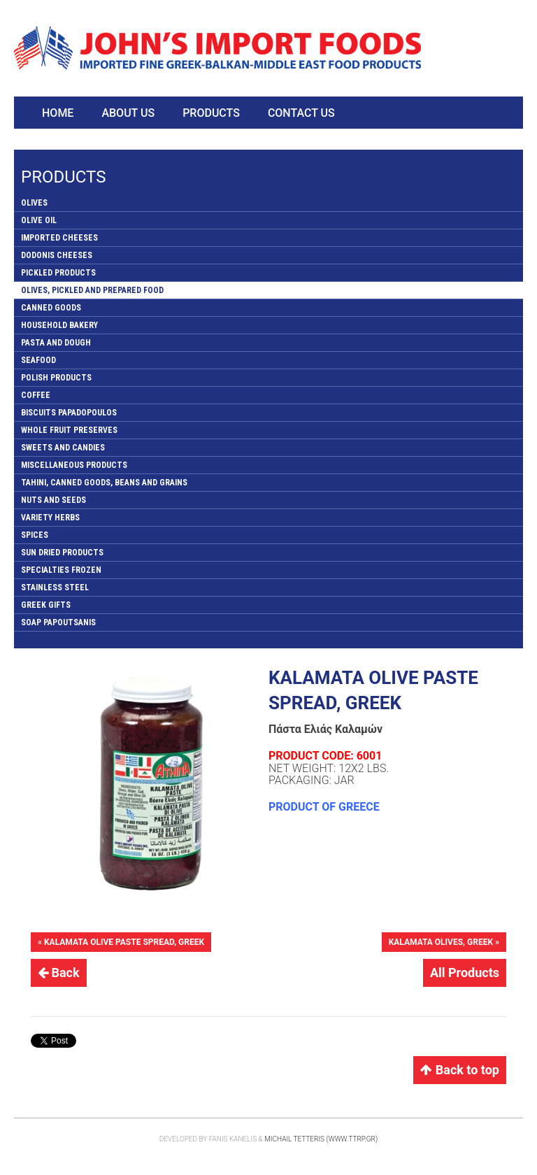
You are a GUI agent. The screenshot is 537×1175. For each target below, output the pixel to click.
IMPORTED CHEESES (59, 238)
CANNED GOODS (51, 308)
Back (59, 972)
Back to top (459, 1069)
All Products (464, 972)
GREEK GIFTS (46, 605)
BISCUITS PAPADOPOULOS (69, 413)
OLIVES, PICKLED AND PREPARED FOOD (92, 290)
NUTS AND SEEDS (53, 500)
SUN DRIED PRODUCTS (62, 552)
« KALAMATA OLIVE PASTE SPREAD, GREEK (121, 942)
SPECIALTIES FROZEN (61, 570)
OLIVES (34, 203)
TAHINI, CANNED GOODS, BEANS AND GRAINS (104, 482)
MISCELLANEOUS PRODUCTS (74, 465)
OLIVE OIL (39, 220)
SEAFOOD (38, 360)
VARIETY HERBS (50, 517)
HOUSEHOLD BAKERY (59, 325)
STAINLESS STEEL (55, 587)
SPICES (34, 535)
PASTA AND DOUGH (56, 343)
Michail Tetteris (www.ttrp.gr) (321, 1139)
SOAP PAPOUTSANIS (58, 622)
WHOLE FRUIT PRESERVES (69, 430)
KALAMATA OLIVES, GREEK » (444, 942)
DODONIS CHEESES (56, 255)
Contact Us (301, 113)
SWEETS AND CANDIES (63, 448)
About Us (128, 113)
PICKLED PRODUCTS (58, 273)
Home (57, 113)
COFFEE (35, 395)
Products (211, 113)
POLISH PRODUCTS (56, 378)
